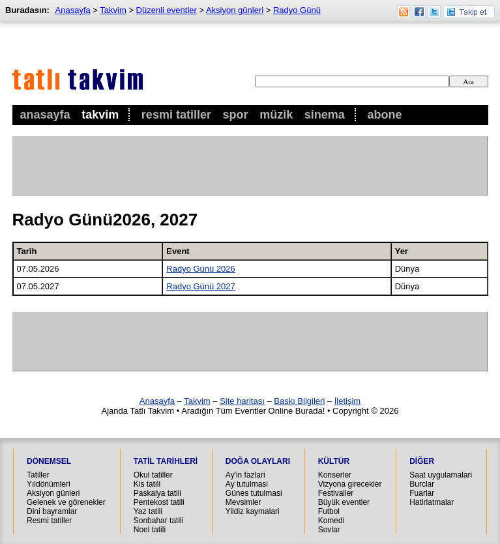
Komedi (331, 520)
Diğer (421, 461)
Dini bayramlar (52, 511)
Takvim (100, 114)
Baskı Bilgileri (299, 401)
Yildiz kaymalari (253, 511)
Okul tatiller (153, 475)
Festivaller (336, 493)
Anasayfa (45, 114)
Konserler (334, 475)
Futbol (329, 511)
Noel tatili (150, 529)
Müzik (276, 114)
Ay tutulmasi (247, 484)
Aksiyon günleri (234, 10)
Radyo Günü (297, 10)
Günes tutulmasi (254, 493)
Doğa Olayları (258, 461)
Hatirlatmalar (431, 502)
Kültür (333, 461)
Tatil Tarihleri (166, 461)
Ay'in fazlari (245, 475)
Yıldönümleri (48, 484)
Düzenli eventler (166, 10)
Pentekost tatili (159, 502)
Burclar (421, 484)
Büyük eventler (344, 502)
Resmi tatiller (49, 520)
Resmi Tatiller (176, 114)
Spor (235, 114)
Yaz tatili (148, 511)
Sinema (324, 114)
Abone (385, 114)
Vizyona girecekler (350, 484)
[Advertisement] (249, 165)
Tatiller (38, 475)
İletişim (347, 401)
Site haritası (242, 401)
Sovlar (329, 529)
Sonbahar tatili (159, 520)
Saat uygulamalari (440, 475)
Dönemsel (49, 461)
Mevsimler (243, 502)
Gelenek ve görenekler (66, 502)
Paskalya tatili (157, 493)
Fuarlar (421, 493)
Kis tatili (147, 484)
